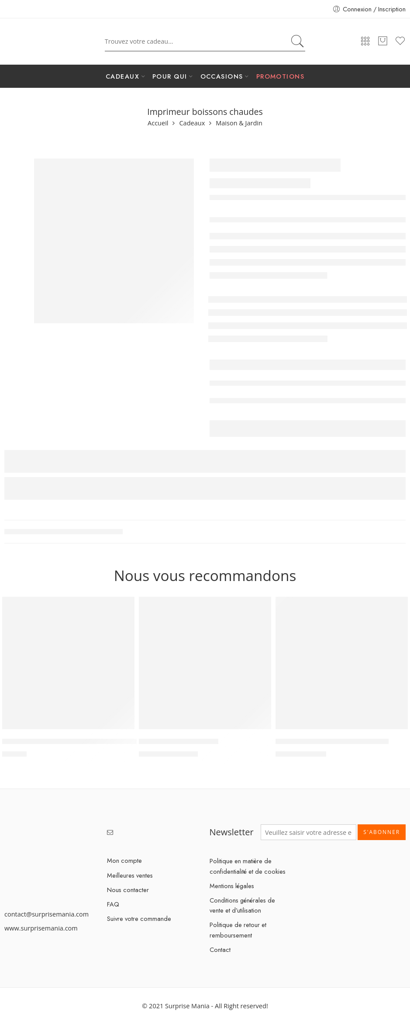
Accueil (158, 123)
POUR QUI (169, 76)
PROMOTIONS (280, 76)
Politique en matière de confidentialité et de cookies (248, 865)
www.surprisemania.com (41, 928)
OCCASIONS (221, 76)
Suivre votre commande (139, 918)
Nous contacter (128, 889)
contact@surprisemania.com (46, 914)
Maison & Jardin (239, 123)
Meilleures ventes (130, 875)
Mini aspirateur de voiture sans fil (332, 742)
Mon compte (124, 860)
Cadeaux (192, 123)
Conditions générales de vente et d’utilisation (242, 905)
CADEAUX (122, 76)
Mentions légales (232, 885)
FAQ (113, 904)
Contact (220, 949)
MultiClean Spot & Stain (178, 742)
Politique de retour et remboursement (238, 929)
